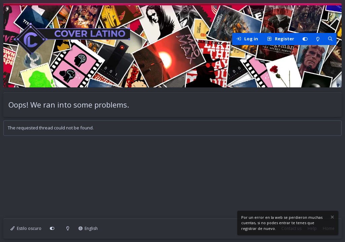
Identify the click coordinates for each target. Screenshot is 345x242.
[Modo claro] (318, 39)
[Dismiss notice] (332, 218)
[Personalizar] (305, 39)
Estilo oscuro (25, 228)
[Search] (330, 39)
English (88, 228)
